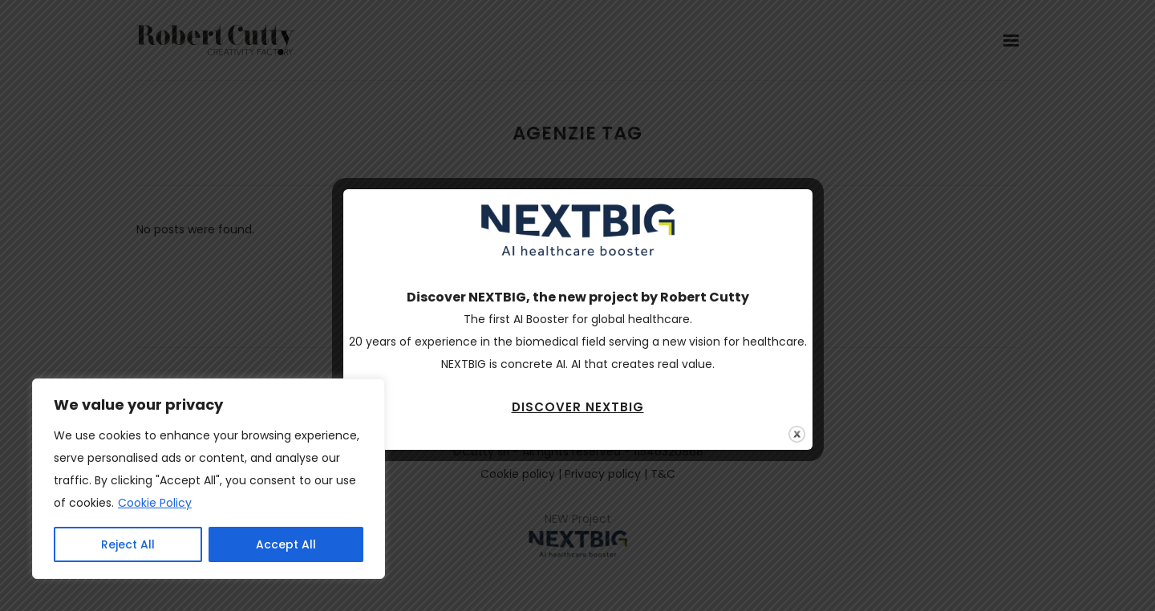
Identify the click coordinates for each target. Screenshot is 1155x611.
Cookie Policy (155, 503)
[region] (208, 478)
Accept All (286, 544)
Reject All (128, 544)
